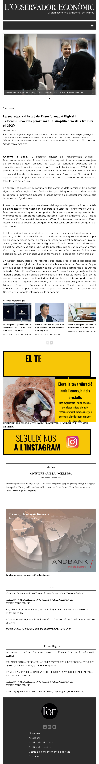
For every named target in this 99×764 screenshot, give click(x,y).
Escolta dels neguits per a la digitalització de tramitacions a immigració (49, 327)
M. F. (37, 334)
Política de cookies (40, 747)
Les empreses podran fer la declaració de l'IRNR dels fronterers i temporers (17, 327)
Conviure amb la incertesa (51, 473)
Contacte (34, 756)
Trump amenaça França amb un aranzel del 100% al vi (38, 629)
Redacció (11, 130)
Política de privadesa (41, 742)
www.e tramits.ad (44, 174)
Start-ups (8, 108)
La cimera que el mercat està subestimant (28, 575)
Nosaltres (34, 733)
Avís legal (34, 738)
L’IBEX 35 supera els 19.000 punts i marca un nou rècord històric (45, 593)
